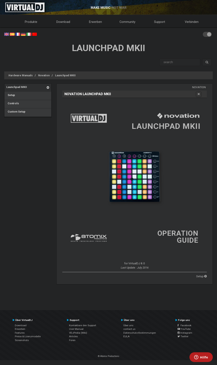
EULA (126, 336)
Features (20, 332)
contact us (129, 328)
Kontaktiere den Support (82, 325)
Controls (12, 103)
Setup (10, 95)
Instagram (185, 332)
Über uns (128, 325)
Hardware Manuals (20, 75)
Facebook (184, 325)
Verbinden (192, 22)
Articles (73, 336)
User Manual (76, 328)
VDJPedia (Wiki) (78, 332)
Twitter (183, 336)
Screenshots (22, 340)
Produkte (31, 22)
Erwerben (95, 22)
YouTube (184, 328)
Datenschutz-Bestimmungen (139, 332)
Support (159, 22)
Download (63, 22)
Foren (72, 340)
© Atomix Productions (108, 356)
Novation (44, 75)
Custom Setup (15, 111)
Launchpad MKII (65, 75)
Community (127, 22)
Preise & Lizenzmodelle (28, 336)
